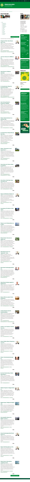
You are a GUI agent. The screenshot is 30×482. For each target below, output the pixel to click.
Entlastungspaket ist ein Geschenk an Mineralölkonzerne (24, 113)
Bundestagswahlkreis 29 (10, 51)
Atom (26, 54)
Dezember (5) (4, 23)
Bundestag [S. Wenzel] (5, 50)
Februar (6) (3, 33)
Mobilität (11, 127)
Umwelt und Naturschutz (4, 234)
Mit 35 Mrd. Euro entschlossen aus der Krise (24, 95)
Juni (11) (3, 29)
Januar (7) (3, 34)
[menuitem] (11, 1)
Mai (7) (3, 30)
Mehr (13, 53)
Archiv (8, 11)
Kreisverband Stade (3, 11)
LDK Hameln (23, 47)
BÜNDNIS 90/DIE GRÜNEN (10, 4)
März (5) (3, 32)
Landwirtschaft (12, 307)
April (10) (3, 31)
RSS (22, 54)
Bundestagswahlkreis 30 (11, 66)
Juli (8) (3, 28)
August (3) (3, 27)
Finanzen (11, 352)
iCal (22, 56)
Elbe (10, 203)
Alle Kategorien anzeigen (15, 36)
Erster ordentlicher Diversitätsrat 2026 (24, 104)
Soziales (11, 337)
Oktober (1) (3, 25)
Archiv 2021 (10, 11)
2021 (2, 22)
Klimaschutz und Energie (11, 97)
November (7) (4, 24)
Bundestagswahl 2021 (3, 51)
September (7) (4, 26)
